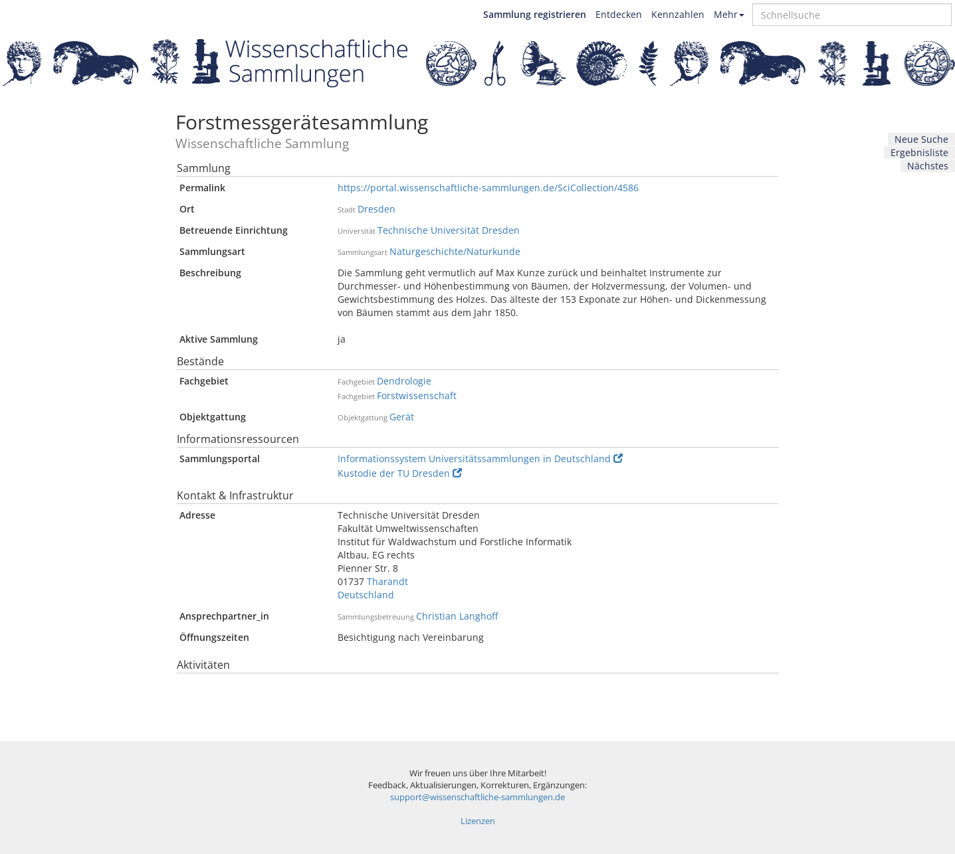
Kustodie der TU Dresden (400, 473)
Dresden (376, 209)
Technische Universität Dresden (448, 230)
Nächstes (927, 165)
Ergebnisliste (919, 152)
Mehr (729, 14)
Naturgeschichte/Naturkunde (454, 251)
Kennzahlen (677, 14)
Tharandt (387, 581)
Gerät (401, 416)
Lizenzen (478, 821)
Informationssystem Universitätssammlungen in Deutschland (480, 458)
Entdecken (618, 14)
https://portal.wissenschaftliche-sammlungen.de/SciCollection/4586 (488, 187)
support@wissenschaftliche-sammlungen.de (477, 797)
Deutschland (366, 594)
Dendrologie (404, 381)
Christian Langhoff (457, 616)
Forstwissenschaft (417, 395)
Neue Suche (921, 139)
